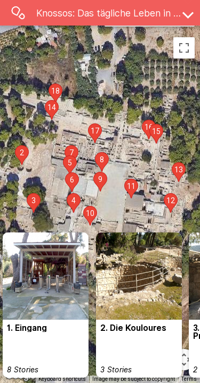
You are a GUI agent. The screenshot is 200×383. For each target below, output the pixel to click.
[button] (22, 155)
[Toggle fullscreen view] (184, 48)
